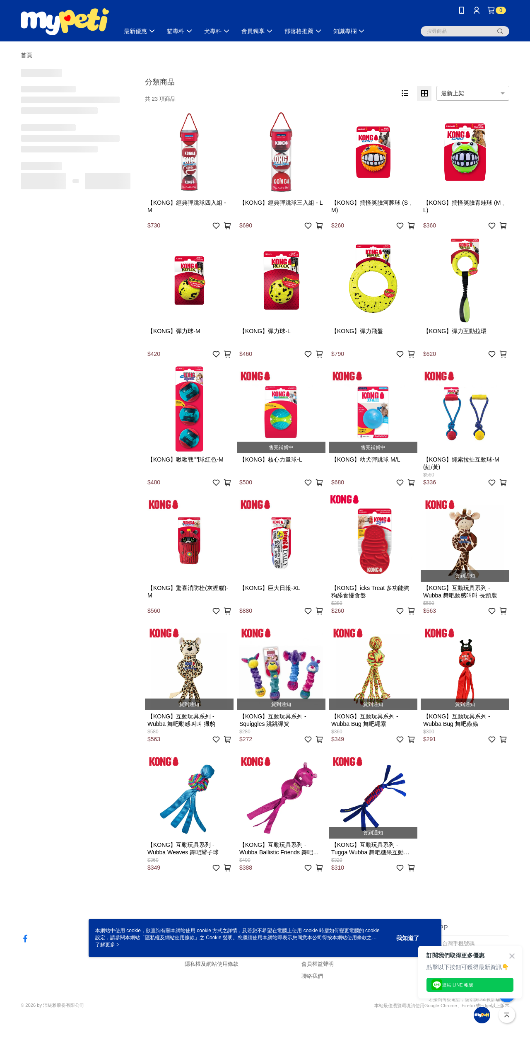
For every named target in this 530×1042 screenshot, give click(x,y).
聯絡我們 (312, 976)
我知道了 (407, 938)
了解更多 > (107, 945)
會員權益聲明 (317, 964)
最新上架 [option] (452, 93)
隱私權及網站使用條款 (211, 964)
